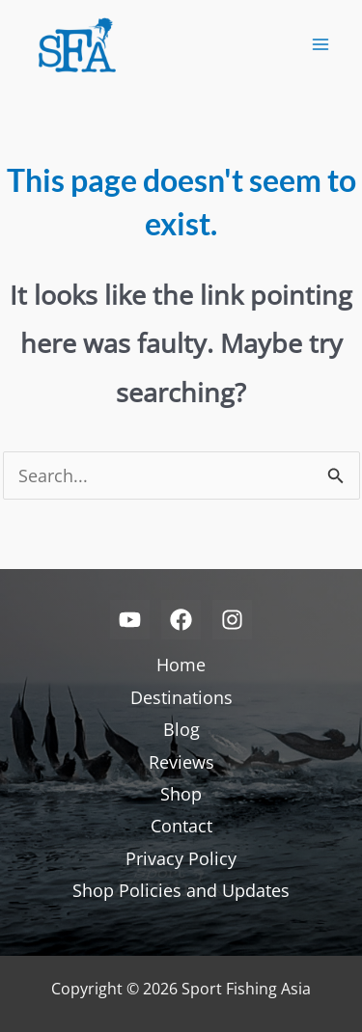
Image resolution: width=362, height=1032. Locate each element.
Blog (181, 729)
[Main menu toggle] (320, 45)
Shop (181, 793)
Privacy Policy (181, 858)
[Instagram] (232, 619)
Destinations (181, 697)
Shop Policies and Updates (181, 890)
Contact (181, 825)
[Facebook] (181, 619)
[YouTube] (130, 619)
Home (181, 664)
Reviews (181, 762)
